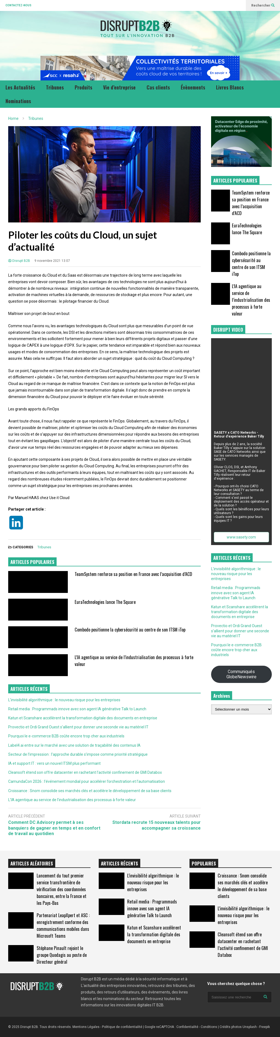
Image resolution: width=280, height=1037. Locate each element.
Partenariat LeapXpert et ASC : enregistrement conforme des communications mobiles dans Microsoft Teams (63, 925)
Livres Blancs (230, 87)
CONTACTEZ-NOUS (18, 5)
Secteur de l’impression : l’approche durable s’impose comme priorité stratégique (78, 754)
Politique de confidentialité (122, 1027)
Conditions (209, 1027)
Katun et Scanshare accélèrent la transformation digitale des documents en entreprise (82, 718)
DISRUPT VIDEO (228, 329)
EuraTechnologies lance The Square (105, 601)
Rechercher (263, 5)
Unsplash (250, 1027)
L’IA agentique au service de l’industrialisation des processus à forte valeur (72, 800)
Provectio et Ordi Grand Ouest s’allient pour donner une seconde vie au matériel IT (78, 727)
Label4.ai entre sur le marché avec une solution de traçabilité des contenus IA (74, 745)
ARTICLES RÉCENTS (119, 863)
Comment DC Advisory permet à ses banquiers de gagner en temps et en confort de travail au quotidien (54, 828)
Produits (83, 87)
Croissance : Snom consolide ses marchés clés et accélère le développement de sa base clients (89, 791)
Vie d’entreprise (119, 87)
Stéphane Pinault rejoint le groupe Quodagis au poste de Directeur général (62, 955)
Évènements (193, 87)
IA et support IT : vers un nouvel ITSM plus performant (54, 763)
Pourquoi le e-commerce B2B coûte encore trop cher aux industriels (66, 736)
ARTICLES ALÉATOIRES (31, 863)
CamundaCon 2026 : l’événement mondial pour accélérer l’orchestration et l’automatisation (86, 781)
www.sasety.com (241, 537)
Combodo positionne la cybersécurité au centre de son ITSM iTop (130, 629)
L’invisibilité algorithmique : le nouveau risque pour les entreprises (64, 700)
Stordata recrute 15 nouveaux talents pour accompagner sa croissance (156, 825)
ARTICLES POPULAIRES (32, 561)
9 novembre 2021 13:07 (52, 261)
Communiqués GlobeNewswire (241, 674)
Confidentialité (187, 1027)
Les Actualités (20, 87)
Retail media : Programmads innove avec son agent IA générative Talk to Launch (77, 709)
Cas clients (158, 87)
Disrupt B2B (19, 261)
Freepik (264, 1027)
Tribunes (55, 87)
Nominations (18, 101)
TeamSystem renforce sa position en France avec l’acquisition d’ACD (133, 573)
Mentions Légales (86, 1027)
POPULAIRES (204, 863)
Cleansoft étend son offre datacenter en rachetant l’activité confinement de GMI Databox (85, 772)
